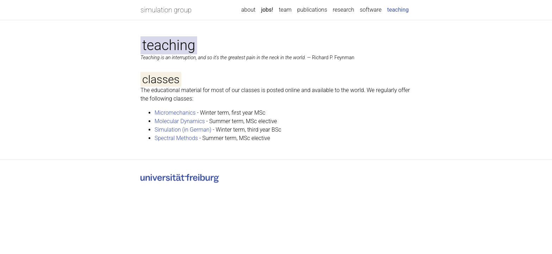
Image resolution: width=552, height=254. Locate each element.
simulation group (166, 10)
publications (312, 9)
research (343, 9)
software (371, 9)
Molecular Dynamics (180, 121)
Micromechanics (175, 112)
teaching (399, 9)
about (248, 9)
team (285, 9)
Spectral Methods (176, 138)
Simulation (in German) (183, 129)
